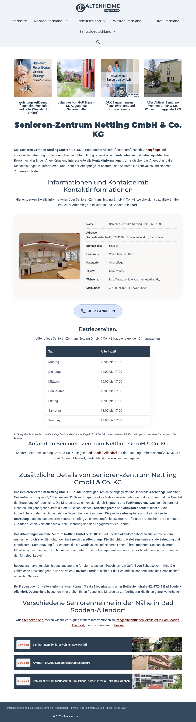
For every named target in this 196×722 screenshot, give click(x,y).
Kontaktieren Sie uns (92, 707)
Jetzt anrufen (101, 311)
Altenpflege (151, 150)
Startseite (19, 21)
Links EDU (120, 707)
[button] (98, 42)
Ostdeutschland (171, 21)
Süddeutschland (92, 21)
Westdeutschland (131, 21)
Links (109, 707)
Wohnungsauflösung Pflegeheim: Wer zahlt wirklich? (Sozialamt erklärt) (33, 108)
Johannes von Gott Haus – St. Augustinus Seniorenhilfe (76, 106)
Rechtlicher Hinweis (66, 707)
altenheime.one (32, 620)
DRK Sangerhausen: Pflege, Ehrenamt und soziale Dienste (119, 106)
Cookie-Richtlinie (43, 707)
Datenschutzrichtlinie (19, 707)
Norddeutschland (52, 21)
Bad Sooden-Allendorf (101, 453)
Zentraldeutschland (99, 31)
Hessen (119, 625)
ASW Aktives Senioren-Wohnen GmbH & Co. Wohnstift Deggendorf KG (163, 106)
